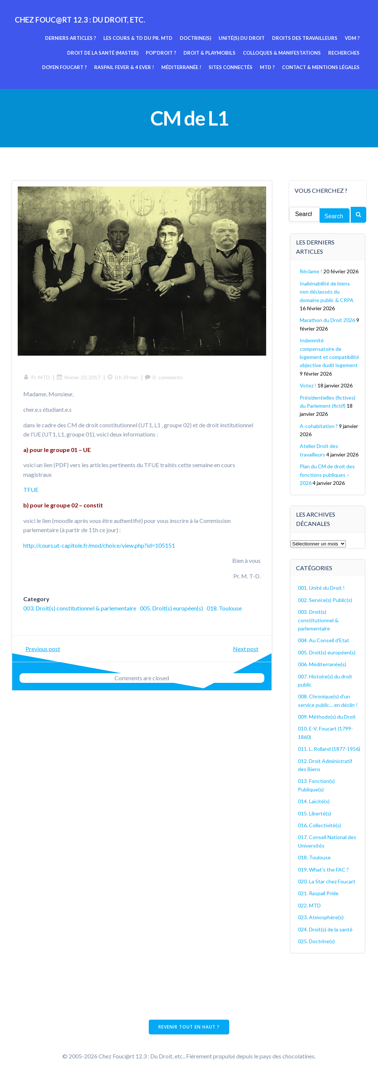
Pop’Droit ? (161, 53)
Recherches (344, 53)
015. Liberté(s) (314, 813)
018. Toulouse (224, 608)
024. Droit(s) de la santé (325, 929)
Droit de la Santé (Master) (102, 53)
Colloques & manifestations (282, 53)
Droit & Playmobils (209, 53)
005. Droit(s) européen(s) (171, 608)
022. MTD (309, 905)
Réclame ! (311, 271)
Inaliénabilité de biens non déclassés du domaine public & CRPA (327, 291)
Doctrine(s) (195, 38)
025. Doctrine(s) (316, 941)
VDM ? (352, 38)
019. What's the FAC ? (323, 869)
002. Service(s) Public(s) (325, 600)
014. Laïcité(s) (314, 801)
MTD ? (267, 67)
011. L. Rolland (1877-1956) (329, 749)
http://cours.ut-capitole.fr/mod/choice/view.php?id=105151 (99, 545)
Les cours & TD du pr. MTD (137, 38)
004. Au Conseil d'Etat (323, 640)
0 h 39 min (122, 377)
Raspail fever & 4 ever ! (124, 67)
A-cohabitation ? (319, 426)
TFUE (30, 489)
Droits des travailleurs (304, 38)
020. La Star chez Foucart (326, 881)
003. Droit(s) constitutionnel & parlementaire (79, 608)
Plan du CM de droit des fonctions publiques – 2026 (327, 474)
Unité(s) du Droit (242, 38)
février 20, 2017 (78, 377)
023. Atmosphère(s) (321, 917)
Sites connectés (230, 67)
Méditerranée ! (181, 67)
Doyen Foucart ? (64, 67)
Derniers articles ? (70, 38)
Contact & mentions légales (321, 67)
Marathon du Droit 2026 (327, 320)
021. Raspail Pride (318, 893)
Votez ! (308, 385)
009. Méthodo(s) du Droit (327, 716)
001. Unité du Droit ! (321, 588)
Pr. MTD (36, 377)
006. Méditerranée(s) (322, 664)
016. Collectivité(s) (319, 825)
